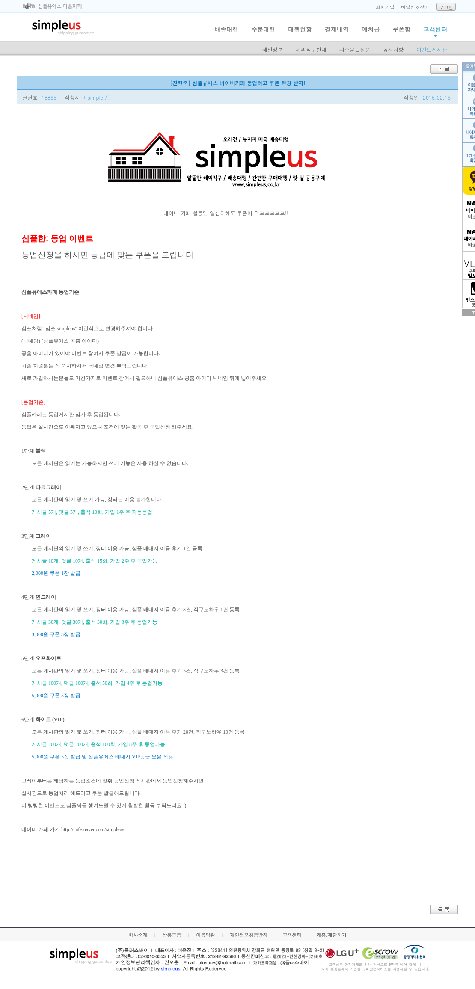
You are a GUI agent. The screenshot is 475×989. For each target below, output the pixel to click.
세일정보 (272, 49)
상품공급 (171, 935)
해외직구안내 (311, 49)
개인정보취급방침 (248, 935)
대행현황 (300, 29)
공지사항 (393, 49)
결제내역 (337, 29)
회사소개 (137, 935)
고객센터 (435, 29)
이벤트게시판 (431, 49)
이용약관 (205, 935)
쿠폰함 (401, 29)
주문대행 (263, 29)
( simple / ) (97, 97)
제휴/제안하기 (331, 935)
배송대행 (226, 29)
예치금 (371, 29)
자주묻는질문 (354, 49)
